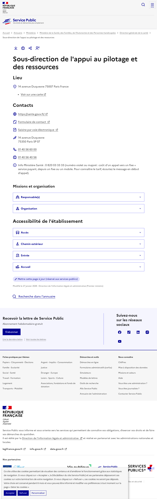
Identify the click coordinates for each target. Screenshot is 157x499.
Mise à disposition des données (132, 367)
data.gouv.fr (58, 449)
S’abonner (11, 332)
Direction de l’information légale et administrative (52, 438)
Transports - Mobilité (12, 388)
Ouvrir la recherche (143, 4)
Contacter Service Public (130, 393)
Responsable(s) (28, 197)
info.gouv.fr (38, 449)
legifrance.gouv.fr (14, 449)
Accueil (6, 32)
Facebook (119, 332)
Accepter (10, 493)
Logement (7, 383)
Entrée (22, 255)
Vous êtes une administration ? (132, 383)
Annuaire (18, 32)
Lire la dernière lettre (13, 339)
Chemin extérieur (29, 244)
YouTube (119, 341)
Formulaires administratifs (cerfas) (96, 367)
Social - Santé (9, 372)
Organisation (26, 209)
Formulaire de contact (34, 122)
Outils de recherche (89, 383)
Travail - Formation (11, 378)
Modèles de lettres (88, 378)
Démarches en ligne (89, 362)
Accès (22, 232)
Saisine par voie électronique (38, 130)
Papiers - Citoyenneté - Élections (18, 362)
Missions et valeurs (127, 372)
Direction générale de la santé (134, 32)
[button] (37, 48)
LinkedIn (138, 332)
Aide (120, 378)
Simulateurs (85, 372)
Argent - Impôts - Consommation (56, 362)
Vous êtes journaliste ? (128, 388)
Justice (44, 367)
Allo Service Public (88, 388)
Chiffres (122, 362)
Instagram (147, 332)
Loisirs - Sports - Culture (52, 378)
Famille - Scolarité (11, 367)
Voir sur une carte (33, 94)
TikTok (129, 332)
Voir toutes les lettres (36, 339)
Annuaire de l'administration (93, 393)
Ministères (31, 32)
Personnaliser (38, 493)
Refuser (23, 493)
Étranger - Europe (49, 372)
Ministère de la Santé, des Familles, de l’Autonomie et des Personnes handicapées (78, 32)
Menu (152, 7)
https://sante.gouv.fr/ (33, 114)
